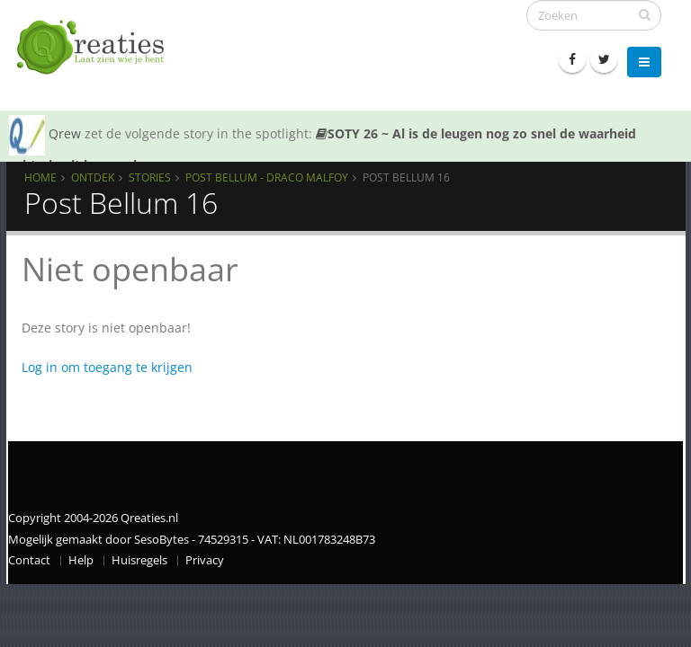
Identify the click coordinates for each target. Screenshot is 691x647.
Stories (150, 177)
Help (81, 560)
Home (40, 177)
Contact (29, 560)
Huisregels (139, 560)
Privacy (204, 560)
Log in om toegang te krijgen (107, 367)
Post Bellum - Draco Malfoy (266, 177)
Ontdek (92, 177)
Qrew (65, 133)
